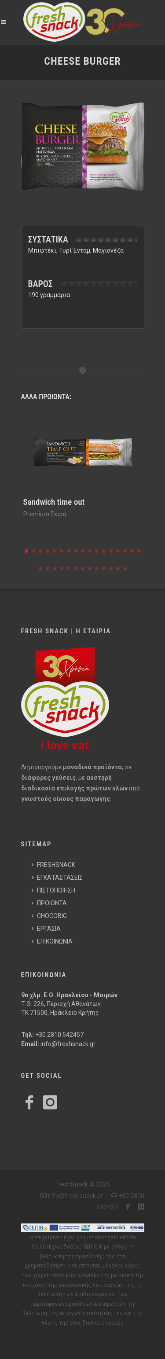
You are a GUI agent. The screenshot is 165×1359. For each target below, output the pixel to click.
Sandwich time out (54, 502)
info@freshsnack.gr (67, 1043)
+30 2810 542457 (59, 1034)
